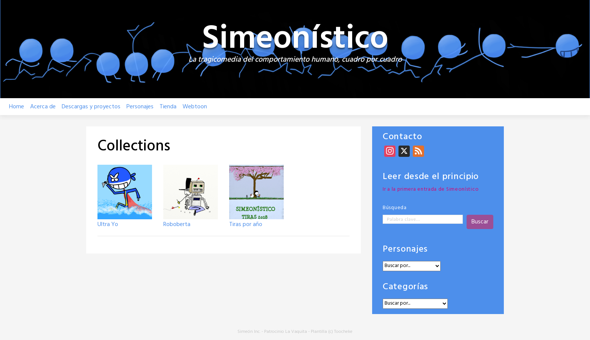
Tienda (168, 107)
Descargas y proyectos (91, 107)
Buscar (479, 222)
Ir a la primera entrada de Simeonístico (431, 189)
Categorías (405, 287)
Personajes (140, 107)
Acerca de (43, 107)
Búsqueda (395, 208)
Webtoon (194, 107)
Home (16, 107)
